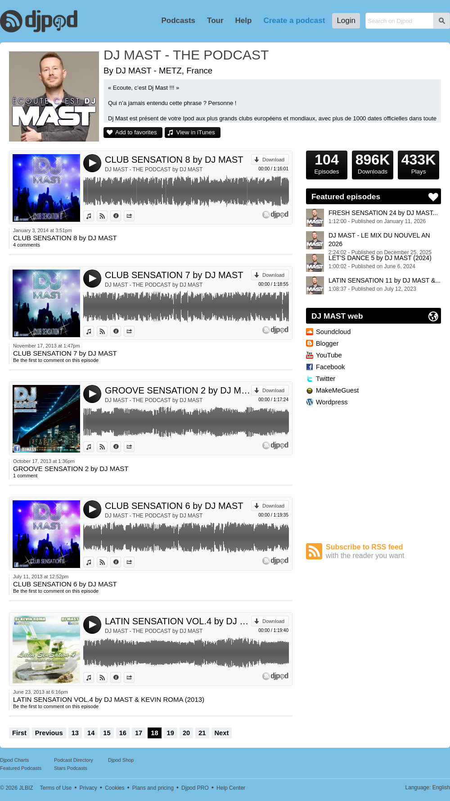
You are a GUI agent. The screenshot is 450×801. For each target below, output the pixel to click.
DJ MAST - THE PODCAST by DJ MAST (153, 169)
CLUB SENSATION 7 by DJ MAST (174, 275)
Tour (215, 20)
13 (75, 733)
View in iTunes (195, 132)
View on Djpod (107, 216)
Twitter (325, 378)
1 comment (25, 475)
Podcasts (178, 20)
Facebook (330, 367)
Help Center (230, 788)
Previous (49, 733)
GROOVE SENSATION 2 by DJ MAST (178, 390)
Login (346, 20)
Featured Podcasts (20, 768)
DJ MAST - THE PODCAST (186, 54)
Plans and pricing (153, 788)
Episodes (326, 163)
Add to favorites (136, 132)
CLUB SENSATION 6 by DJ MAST (174, 506)
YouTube (329, 355)
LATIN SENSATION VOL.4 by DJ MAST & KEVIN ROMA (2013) (178, 621)
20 (186, 733)
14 (90, 733)
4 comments (26, 244)
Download (273, 159)
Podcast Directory (73, 760)
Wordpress (332, 402)
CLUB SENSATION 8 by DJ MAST (174, 160)
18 (154, 733)
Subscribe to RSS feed (383, 551)
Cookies (114, 788)
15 (106, 733)
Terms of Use (56, 788)
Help (243, 20)
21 (202, 733)
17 (138, 733)
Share (134, 216)
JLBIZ (26, 788)
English (441, 787)
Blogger (327, 343)
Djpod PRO (195, 788)
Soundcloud (333, 331)
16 (122, 733)
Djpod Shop (121, 760)
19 (170, 733)
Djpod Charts (14, 760)
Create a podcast (294, 20)
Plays (418, 163)
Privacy (88, 788)
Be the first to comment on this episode (56, 360)
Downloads (372, 163)
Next (222, 733)
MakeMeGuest (337, 390)
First (19, 733)
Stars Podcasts (70, 768)
